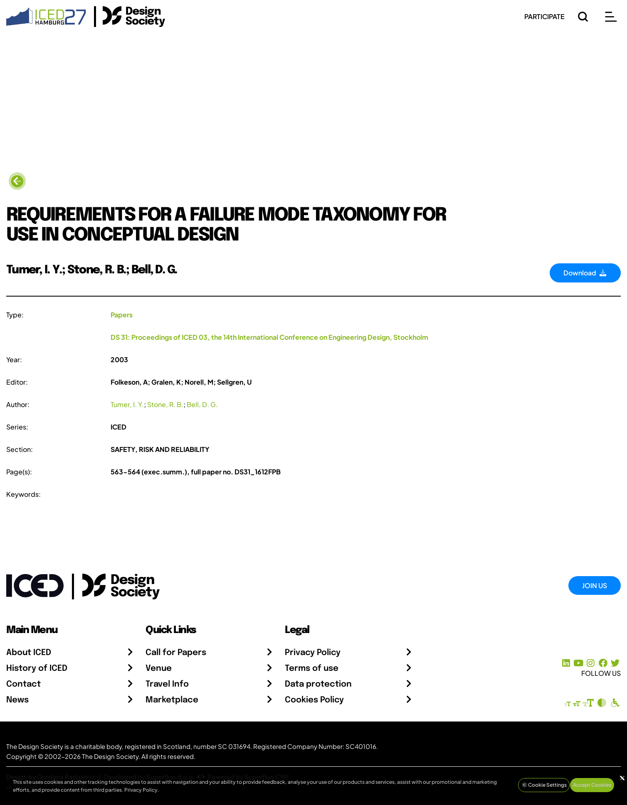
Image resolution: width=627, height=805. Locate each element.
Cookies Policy (314, 700)
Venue (159, 668)
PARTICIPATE (544, 16)
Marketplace (172, 700)
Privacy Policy (313, 652)
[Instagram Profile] (590, 663)
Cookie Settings (544, 785)
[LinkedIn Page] (566, 663)
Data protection (318, 684)
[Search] (583, 17)
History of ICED (36, 668)
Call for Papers (176, 652)
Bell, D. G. (202, 404)
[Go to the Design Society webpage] (112, 584)
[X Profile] (615, 663)
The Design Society (110, 756)
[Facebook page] (603, 663)
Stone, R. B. (165, 404)
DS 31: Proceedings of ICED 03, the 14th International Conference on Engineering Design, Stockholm (269, 337)
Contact (23, 684)
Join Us (594, 585)
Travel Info (167, 684)
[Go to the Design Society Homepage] (129, 16)
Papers (122, 314)
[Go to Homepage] (46, 15)
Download (585, 272)
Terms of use (311, 668)
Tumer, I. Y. (127, 404)
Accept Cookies (592, 785)
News (17, 700)
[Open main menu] (611, 17)
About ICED (28, 652)
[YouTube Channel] (578, 663)
